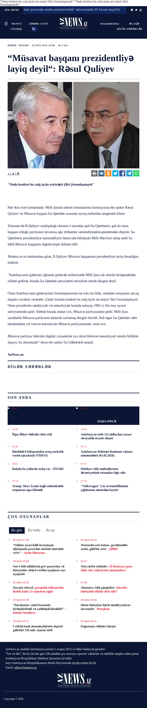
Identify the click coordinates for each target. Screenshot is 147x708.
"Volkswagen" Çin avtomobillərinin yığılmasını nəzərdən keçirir (104, 488)
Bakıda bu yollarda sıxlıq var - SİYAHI (38, 468)
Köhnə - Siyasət (18, 45)
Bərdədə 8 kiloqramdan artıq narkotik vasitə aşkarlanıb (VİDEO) (38, 453)
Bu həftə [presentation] (34, 530)
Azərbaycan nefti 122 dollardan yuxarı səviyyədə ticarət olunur (106, 436)
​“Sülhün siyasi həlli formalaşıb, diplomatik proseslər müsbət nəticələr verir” (38, 548)
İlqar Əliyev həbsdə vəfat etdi (32, 434)
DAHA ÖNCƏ (106, 421)
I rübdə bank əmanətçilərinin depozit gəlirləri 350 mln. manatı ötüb (38, 628)
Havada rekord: (38, 589)
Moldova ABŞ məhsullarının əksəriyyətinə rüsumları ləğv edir (103, 470)
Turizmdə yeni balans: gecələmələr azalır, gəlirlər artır (104, 547)
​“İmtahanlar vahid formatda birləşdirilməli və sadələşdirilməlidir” (39, 608)
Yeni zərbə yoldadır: (106, 568)
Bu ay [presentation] (50, 530)
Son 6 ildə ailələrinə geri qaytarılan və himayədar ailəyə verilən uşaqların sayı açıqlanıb (39, 570)
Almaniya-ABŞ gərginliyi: (104, 589)
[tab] (17, 530)
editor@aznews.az (25, 667)
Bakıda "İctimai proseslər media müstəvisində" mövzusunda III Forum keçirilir (37, 417)
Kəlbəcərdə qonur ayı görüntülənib (105, 413)
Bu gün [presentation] (16, 530)
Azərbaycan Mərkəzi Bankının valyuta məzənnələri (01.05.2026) (106, 453)
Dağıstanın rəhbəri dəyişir (98, 626)
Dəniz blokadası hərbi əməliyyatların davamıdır (106, 606)
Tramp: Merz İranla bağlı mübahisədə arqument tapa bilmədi (37, 488)
